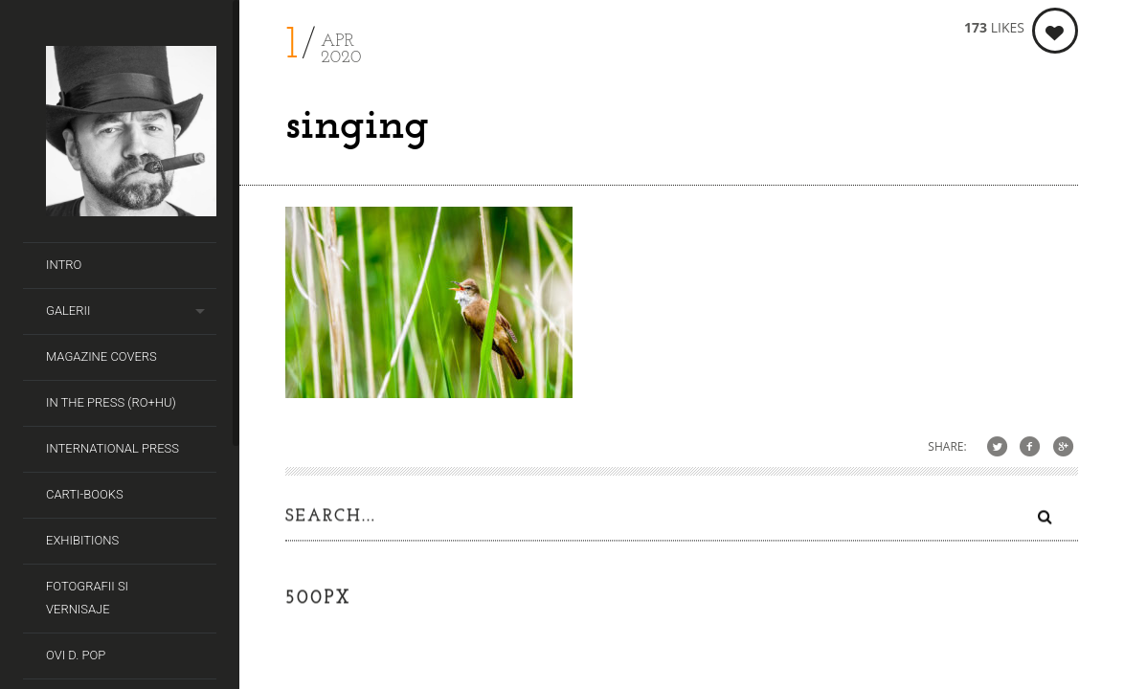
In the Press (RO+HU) (111, 402)
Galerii (68, 310)
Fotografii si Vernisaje (87, 597)
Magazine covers (101, 356)
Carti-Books (85, 494)
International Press (112, 448)
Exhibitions (82, 540)
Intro (63, 264)
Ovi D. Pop (75, 655)
